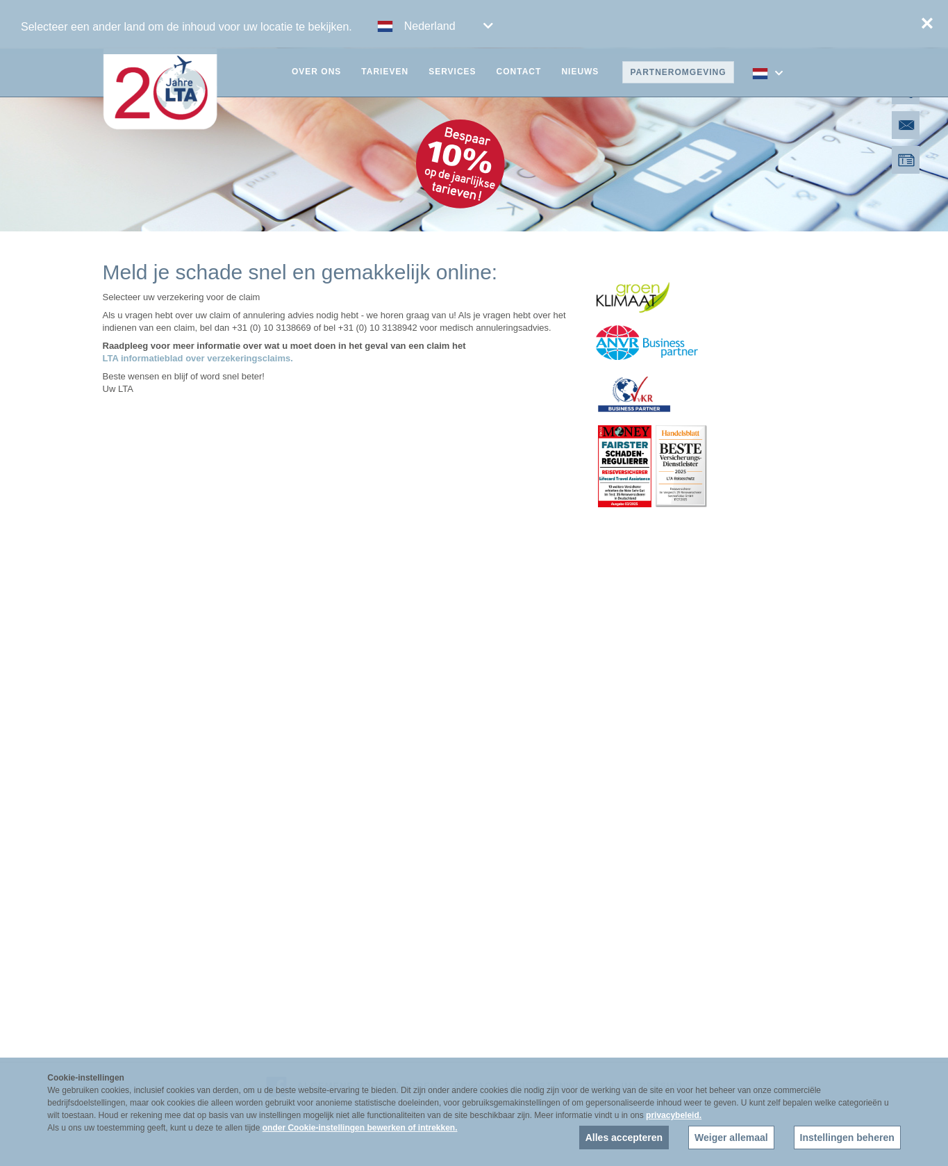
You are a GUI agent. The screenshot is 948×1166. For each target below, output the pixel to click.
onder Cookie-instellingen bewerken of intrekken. (360, 1128)
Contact (519, 71)
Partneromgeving (678, 72)
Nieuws (580, 71)
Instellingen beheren (847, 1137)
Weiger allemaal (731, 1137)
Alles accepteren (624, 1137)
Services (452, 71)
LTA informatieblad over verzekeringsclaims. (198, 358)
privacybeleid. (673, 1115)
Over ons (316, 71)
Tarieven (384, 71)
